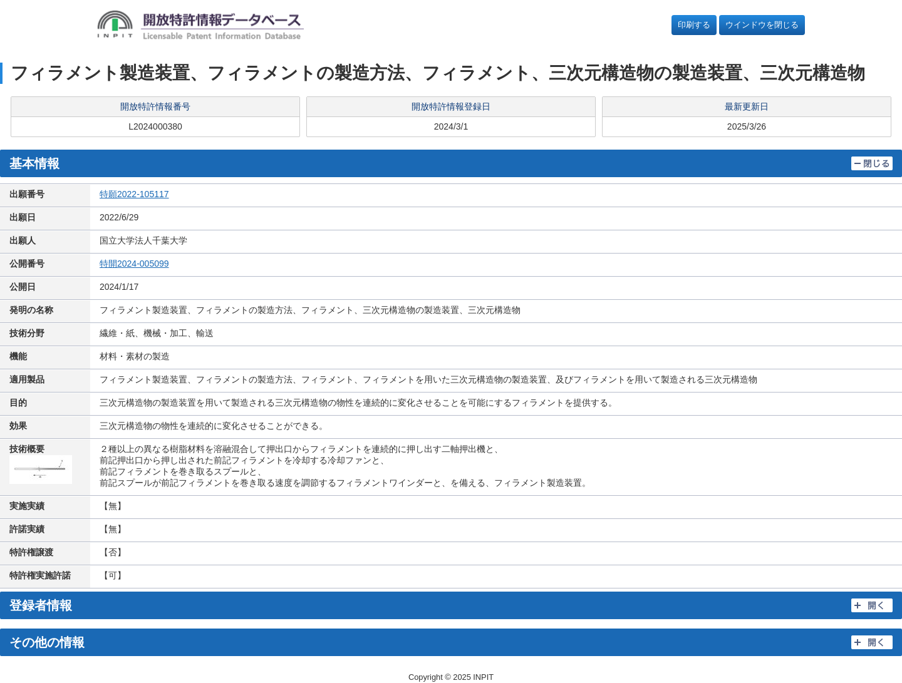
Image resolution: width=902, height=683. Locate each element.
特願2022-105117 (134, 194)
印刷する (694, 24)
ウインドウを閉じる (762, 24)
